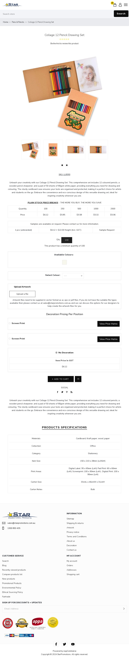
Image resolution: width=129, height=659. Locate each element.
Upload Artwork (22, 286)
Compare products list (12, 574)
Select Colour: (52, 275)
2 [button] (66, 165)
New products (8, 578)
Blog (4, 565)
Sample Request (106, 230)
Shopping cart (73, 574)
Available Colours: (63, 254)
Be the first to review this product (64, 43)
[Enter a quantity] (66, 240)
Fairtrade (6, 596)
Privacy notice (73, 532)
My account (72, 561)
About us (71, 541)
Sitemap (70, 518)
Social (64, 387)
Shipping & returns (75, 523)
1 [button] (62, 165)
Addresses (71, 570)
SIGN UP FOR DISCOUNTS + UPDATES (22, 602)
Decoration (72, 545)
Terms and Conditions (77, 536)
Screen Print (18, 323)
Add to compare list (78, 379)
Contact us (71, 550)
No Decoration (65, 352)
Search (121, 13)
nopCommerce (70, 651)
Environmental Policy (11, 587)
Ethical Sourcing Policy (12, 592)
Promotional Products (12, 583)
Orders (70, 565)
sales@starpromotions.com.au (57, 303)
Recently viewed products (14, 570)
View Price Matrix (108, 323)
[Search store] (64, 14)
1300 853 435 (11, 528)
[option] (31, 149)
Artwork (70, 527)
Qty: (58, 239)
